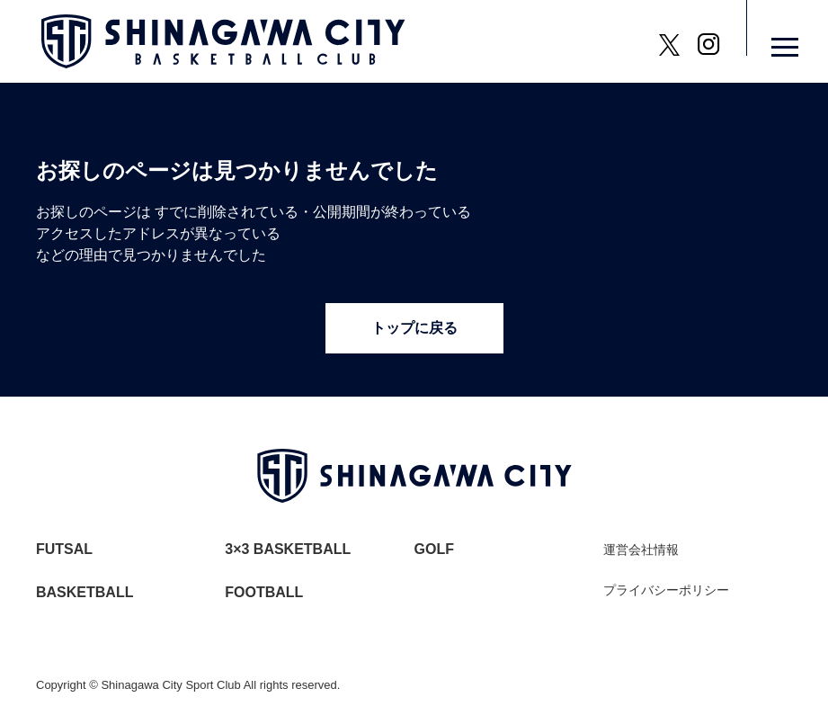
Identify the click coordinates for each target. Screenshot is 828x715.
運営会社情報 (641, 549)
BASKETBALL (84, 592)
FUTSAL (64, 549)
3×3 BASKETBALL (288, 549)
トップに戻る (414, 327)
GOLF (434, 549)
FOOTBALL (264, 592)
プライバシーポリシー (666, 590)
